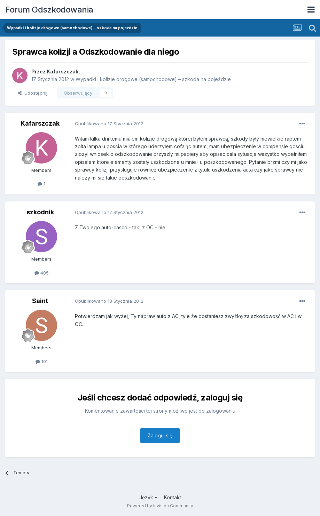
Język (148, 497)
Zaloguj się (160, 435)
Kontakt (172, 497)
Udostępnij (32, 93)
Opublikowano (109, 123)
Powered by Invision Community (160, 505)
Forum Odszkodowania (49, 10)
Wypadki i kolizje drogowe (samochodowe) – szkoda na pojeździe (153, 79)
